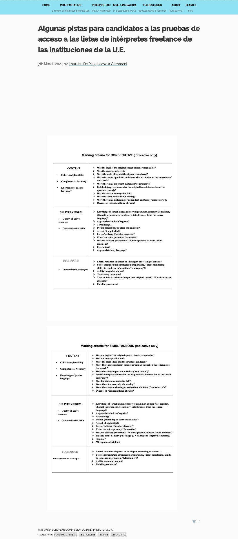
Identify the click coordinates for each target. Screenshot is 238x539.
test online (87, 534)
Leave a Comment (112, 64)
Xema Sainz (118, 534)
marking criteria (65, 534)
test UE (103, 534)
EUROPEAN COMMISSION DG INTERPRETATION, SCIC (82, 529)
